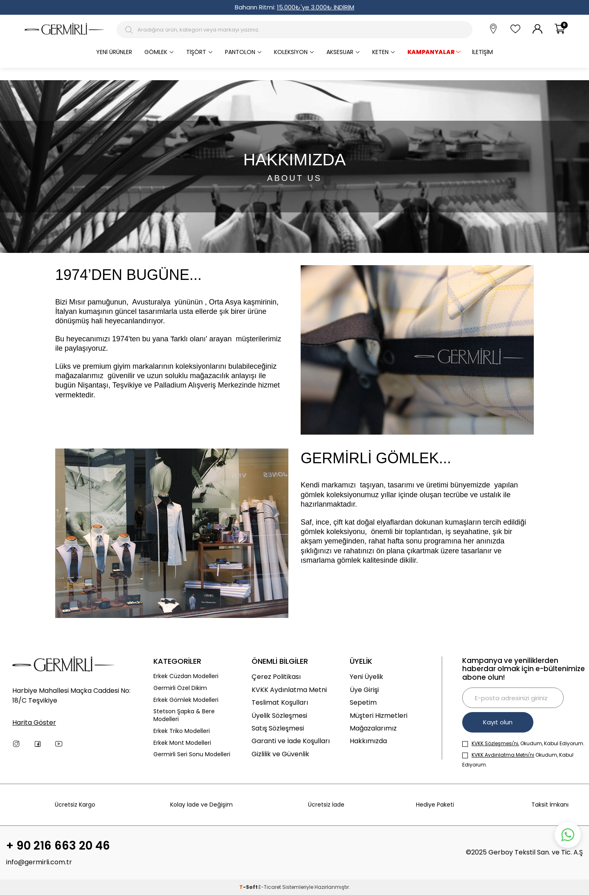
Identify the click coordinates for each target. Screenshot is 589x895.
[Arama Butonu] (130, 30)
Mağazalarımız (373, 728)
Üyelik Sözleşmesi (279, 715)
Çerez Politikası (276, 676)
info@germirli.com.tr (39, 862)
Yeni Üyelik (366, 676)
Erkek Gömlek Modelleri (185, 700)
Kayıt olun (498, 722)
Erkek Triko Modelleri (181, 731)
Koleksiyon (291, 52)
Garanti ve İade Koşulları (291, 741)
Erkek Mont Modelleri (182, 743)
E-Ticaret (270, 887)
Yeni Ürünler (114, 52)
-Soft (249, 887)
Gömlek (155, 52)
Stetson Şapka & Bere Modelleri (184, 715)
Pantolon (240, 52)
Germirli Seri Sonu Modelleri (191, 754)
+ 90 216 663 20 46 (58, 846)
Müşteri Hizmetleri (378, 715)
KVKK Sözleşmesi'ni (495, 743)
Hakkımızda (368, 741)
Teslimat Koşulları (280, 702)
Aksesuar (339, 52)
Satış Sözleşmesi (278, 728)
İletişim (482, 52)
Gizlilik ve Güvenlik (280, 754)
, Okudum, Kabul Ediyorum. (523, 743)
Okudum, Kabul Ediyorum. (517, 759)
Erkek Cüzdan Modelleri (185, 676)
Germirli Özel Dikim (180, 688)
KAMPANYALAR (431, 52)
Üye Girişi (364, 689)
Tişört (196, 52)
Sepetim (363, 702)
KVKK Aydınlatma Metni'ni (503, 754)
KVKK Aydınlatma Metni (289, 689)
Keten (380, 52)
